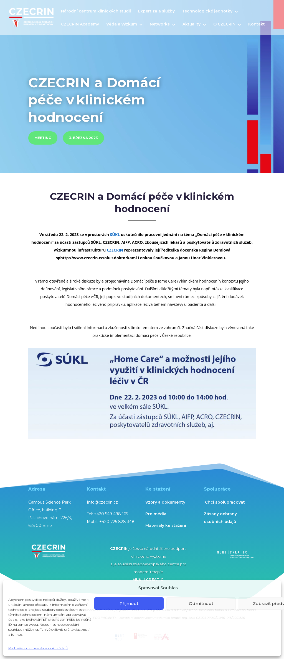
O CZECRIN (224, 24)
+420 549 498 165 (111, 513)
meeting (42, 138)
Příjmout (129, 603)
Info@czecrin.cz (102, 502)
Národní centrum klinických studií (96, 11)
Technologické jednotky (207, 11)
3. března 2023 (83, 138)
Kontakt (256, 24)
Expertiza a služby (156, 11)
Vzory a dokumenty (165, 502)
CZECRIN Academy (80, 24)
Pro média (155, 513)
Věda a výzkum (121, 24)
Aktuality (191, 24)
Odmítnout (201, 603)
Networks (160, 24)
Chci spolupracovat (225, 502)
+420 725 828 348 (117, 521)
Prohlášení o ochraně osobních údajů (38, 648)
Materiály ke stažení (165, 525)
